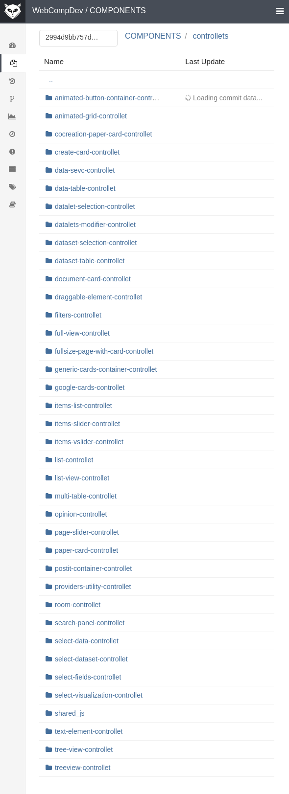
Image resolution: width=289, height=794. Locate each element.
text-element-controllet (89, 731)
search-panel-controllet (89, 623)
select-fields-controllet (88, 677)
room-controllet (77, 605)
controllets (210, 36)
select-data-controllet (87, 641)
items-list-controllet (83, 405)
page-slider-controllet (87, 532)
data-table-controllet (85, 188)
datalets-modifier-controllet (95, 224)
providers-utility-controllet (93, 586)
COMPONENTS (118, 10)
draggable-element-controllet (98, 297)
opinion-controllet (81, 514)
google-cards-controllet (89, 387)
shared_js (70, 713)
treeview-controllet (83, 767)
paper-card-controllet (86, 550)
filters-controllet (78, 315)
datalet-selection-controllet (95, 206)
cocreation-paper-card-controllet (103, 134)
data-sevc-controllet (85, 170)
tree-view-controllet (84, 749)
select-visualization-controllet (99, 695)
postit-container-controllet (93, 568)
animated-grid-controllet (91, 116)
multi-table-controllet (86, 496)
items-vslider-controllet (89, 442)
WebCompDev (57, 10)
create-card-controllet (87, 152)
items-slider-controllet (87, 424)
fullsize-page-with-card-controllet (104, 351)
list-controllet (74, 460)
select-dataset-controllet (91, 659)
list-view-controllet (82, 478)
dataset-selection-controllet (96, 243)
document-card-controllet (93, 279)
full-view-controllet (82, 333)
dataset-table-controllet (89, 261)
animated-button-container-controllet (110, 98)
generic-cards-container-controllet (106, 369)
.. (51, 80)
